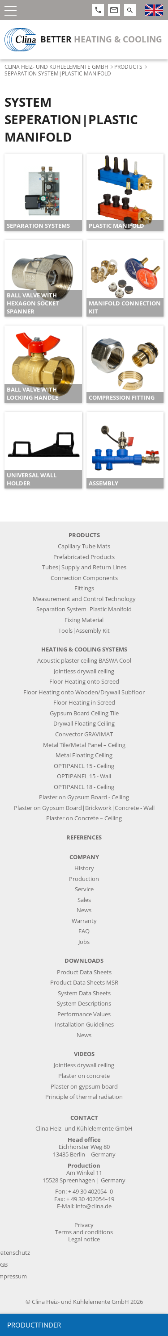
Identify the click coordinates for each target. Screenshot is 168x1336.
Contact (84, 1118)
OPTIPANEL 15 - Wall (84, 776)
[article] (43, 192)
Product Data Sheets (84, 972)
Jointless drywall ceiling (84, 671)
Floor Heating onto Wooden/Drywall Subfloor (84, 692)
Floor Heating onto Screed (84, 681)
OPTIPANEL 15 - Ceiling (84, 766)
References (84, 837)
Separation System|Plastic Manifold (84, 609)
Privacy (84, 1225)
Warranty (84, 921)
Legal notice (84, 1239)
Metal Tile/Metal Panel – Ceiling (84, 745)
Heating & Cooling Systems (84, 649)
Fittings (84, 588)
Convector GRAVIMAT (84, 734)
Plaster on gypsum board (84, 1086)
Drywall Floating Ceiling (84, 723)
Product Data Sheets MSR (84, 982)
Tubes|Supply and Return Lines (84, 567)
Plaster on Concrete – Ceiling (84, 818)
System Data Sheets (84, 993)
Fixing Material (84, 620)
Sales (84, 900)
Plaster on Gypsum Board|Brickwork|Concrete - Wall (84, 808)
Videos (84, 1054)
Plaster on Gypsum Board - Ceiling (84, 797)
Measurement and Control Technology (84, 599)
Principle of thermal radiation (84, 1097)
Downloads (84, 960)
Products (128, 66)
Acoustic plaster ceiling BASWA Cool (84, 660)
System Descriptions (84, 1003)
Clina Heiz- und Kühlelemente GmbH (56, 66)
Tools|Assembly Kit (84, 631)
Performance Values (84, 1014)
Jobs (84, 942)
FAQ (84, 931)
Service (84, 889)
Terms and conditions (84, 1232)
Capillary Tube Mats (84, 546)
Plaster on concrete (84, 1076)
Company (84, 857)
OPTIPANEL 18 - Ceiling (84, 787)
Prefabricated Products (84, 557)
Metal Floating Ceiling (84, 755)
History (84, 868)
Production (84, 879)
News (84, 910)
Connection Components (84, 578)
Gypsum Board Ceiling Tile (84, 713)
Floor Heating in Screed (84, 702)
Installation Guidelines (84, 1024)
